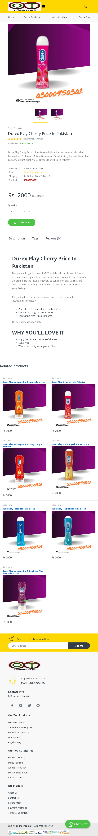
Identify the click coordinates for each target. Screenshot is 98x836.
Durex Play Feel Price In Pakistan (19, 508)
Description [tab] (17, 238)
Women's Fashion (17, 767)
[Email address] (38, 645)
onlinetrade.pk (24, 825)
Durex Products (15, 128)
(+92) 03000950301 (33, 683)
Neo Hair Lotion (16, 722)
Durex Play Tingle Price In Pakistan (69, 508)
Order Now (21, 222)
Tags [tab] (35, 238)
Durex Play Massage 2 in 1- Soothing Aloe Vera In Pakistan (23, 572)
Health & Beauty (16, 757)
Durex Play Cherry (32, 172)
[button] (85, 6)
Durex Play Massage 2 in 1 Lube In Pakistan (24, 382)
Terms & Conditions (18, 812)
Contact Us (13, 797)
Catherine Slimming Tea (20, 727)
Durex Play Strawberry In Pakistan (68, 382)
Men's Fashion (15, 762)
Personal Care (15, 777)
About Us (13, 792)
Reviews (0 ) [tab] (53, 238)
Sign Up (79, 645)
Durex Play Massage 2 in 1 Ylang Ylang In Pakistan (23, 445)
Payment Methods (17, 807)
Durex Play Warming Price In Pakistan (70, 444)
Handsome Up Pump (18, 732)
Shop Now (7, 378)
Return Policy (14, 802)
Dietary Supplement (18, 772)
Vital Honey (13, 737)
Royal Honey (14, 742)
